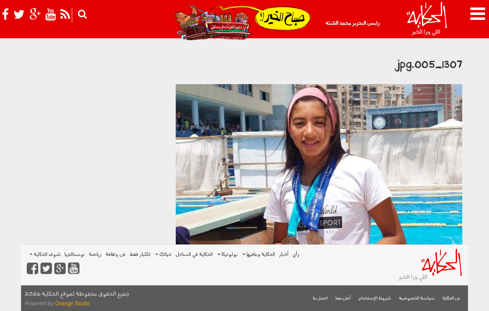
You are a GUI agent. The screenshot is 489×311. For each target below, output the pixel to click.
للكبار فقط (140, 254)
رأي (296, 254)
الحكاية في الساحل (194, 254)
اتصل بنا (320, 298)
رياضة (95, 254)
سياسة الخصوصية (417, 298)
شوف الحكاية (45, 254)
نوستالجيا (75, 254)
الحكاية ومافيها (258, 254)
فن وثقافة (115, 254)
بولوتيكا (227, 254)
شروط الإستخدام (374, 298)
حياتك (163, 254)
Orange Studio (72, 303)
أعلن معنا (343, 298)
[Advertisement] (95, 95)
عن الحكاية (451, 298)
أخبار (283, 254)
